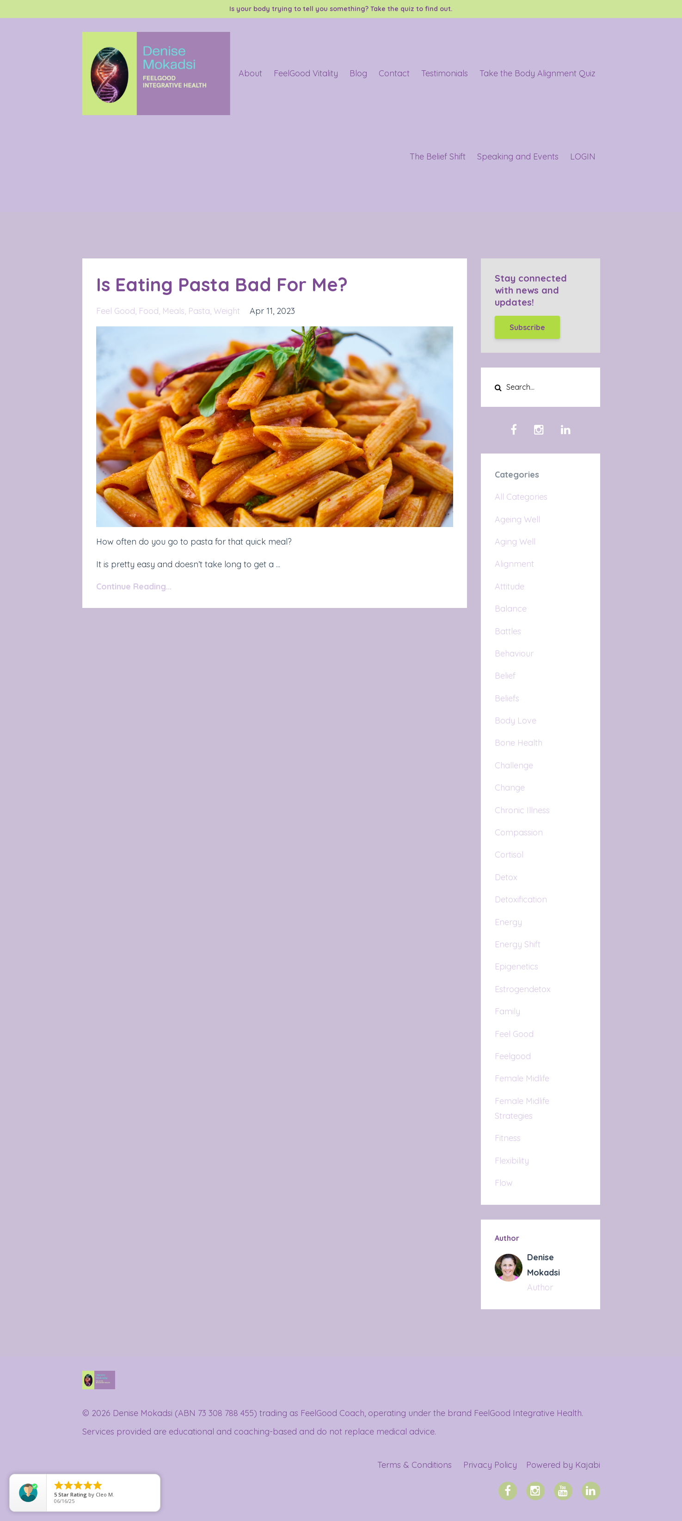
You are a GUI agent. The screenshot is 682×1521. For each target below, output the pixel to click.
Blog (358, 73)
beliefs (507, 698)
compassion (519, 832)
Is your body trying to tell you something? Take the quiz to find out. (341, 9)
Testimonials (444, 73)
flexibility (512, 1160)
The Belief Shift (438, 156)
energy (508, 922)
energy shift (518, 944)
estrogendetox (523, 989)
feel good (115, 311)
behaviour (514, 653)
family (507, 1011)
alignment (514, 563)
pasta (199, 311)
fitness (508, 1138)
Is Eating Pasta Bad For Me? (222, 284)
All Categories (521, 496)
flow (504, 1183)
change (510, 787)
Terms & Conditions (414, 1465)
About (250, 73)
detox (506, 877)
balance (511, 608)
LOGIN (583, 156)
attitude (509, 586)
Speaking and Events (518, 156)
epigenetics (516, 966)
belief (505, 675)
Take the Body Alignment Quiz (537, 73)
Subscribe (527, 327)
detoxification (521, 899)
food (149, 311)
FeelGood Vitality (306, 73)
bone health (518, 742)
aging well (515, 541)
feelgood (513, 1056)
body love (515, 720)
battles (508, 631)
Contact (394, 73)
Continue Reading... (134, 586)
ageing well (517, 519)
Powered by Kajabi (563, 1465)
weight (227, 311)
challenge (514, 765)
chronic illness (522, 810)
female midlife (522, 1078)
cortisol (509, 854)
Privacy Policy (490, 1465)
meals (173, 311)
